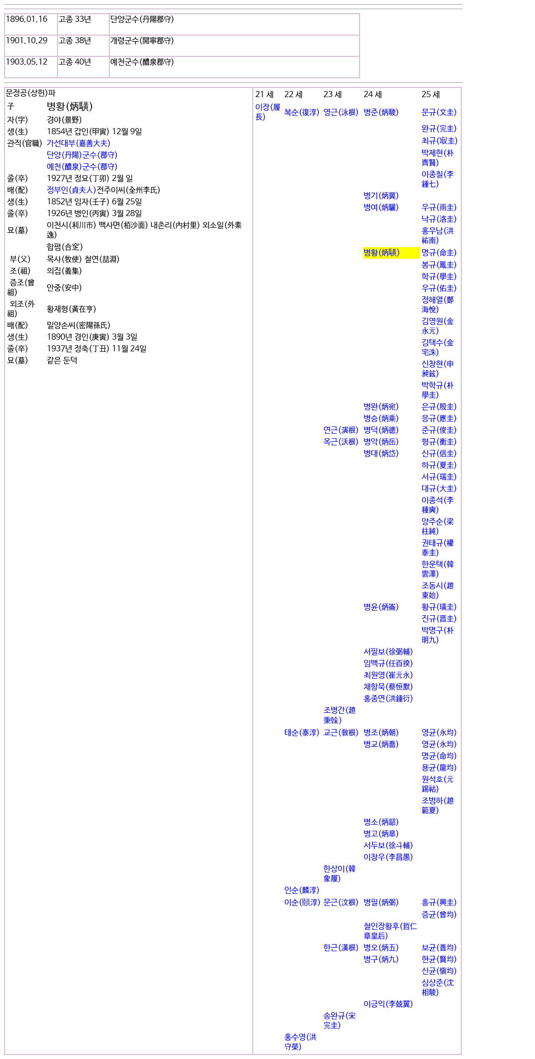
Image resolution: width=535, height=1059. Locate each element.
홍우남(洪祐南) (438, 236)
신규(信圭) (439, 454)
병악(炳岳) (381, 442)
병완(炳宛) (381, 407)
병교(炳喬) (381, 744)
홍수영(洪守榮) (300, 1042)
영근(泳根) (341, 112)
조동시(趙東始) (438, 590)
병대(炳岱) (381, 454)
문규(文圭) (439, 112)
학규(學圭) (439, 277)
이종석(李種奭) (438, 505)
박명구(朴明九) (438, 635)
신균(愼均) (439, 971)
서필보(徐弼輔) (388, 652)
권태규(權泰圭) (438, 548)
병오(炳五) (381, 948)
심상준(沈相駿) (438, 987)
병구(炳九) (381, 959)
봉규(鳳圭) (439, 265)
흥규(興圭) (439, 902)
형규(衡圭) (439, 442)
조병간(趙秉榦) (339, 715)
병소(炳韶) (381, 822)
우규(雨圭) (439, 208)
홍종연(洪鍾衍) (388, 699)
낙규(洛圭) (439, 219)
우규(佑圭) (439, 288)
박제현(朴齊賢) (438, 158)
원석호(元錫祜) (438, 784)
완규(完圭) (439, 129)
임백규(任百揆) (388, 664)
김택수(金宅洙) (438, 347)
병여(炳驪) (381, 208)
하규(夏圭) (439, 465)
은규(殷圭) (439, 407)
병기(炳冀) (381, 196)
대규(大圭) (439, 489)
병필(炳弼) (381, 902)
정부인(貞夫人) (72, 190)
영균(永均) (439, 733)
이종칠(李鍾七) (438, 179)
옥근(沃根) (341, 442)
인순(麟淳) (302, 890)
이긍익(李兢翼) (388, 1004)
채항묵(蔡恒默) (388, 687)
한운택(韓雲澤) (438, 569)
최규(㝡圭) (440, 141)
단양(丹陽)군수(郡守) (82, 155)
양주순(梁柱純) (438, 526)
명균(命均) (439, 756)
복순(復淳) (302, 112)
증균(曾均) (439, 915)
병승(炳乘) (381, 418)
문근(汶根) (341, 902)
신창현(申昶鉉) (438, 369)
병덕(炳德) (381, 430)
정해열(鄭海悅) (438, 305)
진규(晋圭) (439, 619)
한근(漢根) (341, 948)
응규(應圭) (439, 418)
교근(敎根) (341, 733)
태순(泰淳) (302, 733)
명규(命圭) (439, 253)
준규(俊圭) (439, 430)
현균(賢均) (439, 959)
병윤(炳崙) (381, 607)
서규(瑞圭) (439, 477)
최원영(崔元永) (388, 675)
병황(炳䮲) (382, 253)
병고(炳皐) (381, 834)
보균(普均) (439, 948)
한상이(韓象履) (339, 874)
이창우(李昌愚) (388, 857)
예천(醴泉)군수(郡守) (82, 167)
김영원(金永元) (438, 326)
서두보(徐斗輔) (388, 846)
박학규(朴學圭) (438, 390)
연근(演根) (341, 430)
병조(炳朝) (381, 733)
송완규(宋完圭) (339, 1021)
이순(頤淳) (302, 902)
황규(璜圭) (439, 607)
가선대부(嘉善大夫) (79, 143)
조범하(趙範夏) (438, 805)
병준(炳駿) (381, 112)
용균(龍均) (439, 768)
